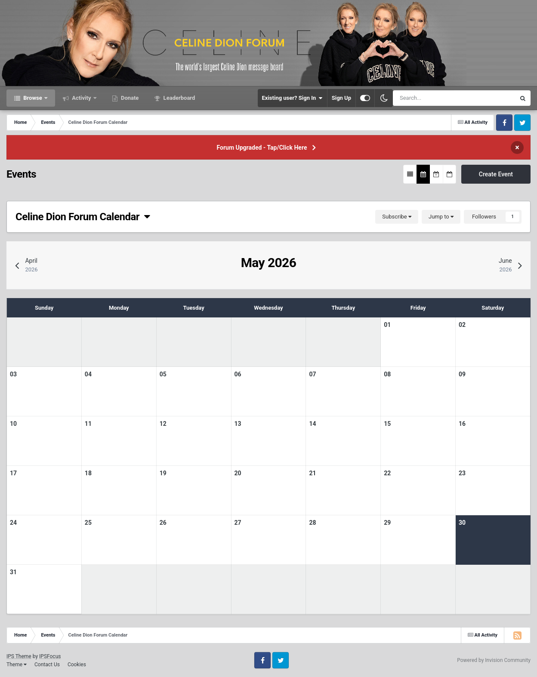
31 (13, 572)
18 (88, 473)
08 (387, 374)
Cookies (77, 665)
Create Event (496, 174)
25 (88, 522)
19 (163, 473)
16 (462, 423)
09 (462, 374)
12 (163, 423)
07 (312, 374)
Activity (82, 98)
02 (462, 324)
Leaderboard (178, 98)
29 (387, 522)
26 (163, 522)
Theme (16, 665)
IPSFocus (50, 656)
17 (13, 473)
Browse (32, 98)
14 (312, 423)
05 (163, 374)
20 (238, 473)
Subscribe (396, 216)
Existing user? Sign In (292, 98)
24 (13, 522)
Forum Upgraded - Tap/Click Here (262, 147)
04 (88, 374)
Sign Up (341, 98)
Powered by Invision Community (494, 660)
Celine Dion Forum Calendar (82, 217)
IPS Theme (18, 656)
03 (13, 374)
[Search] (429, 98)
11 (88, 423)
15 (387, 423)
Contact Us (47, 665)
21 (312, 473)
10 (13, 423)
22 (387, 473)
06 (238, 374)
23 (462, 473)
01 (387, 324)
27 (238, 522)
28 (312, 522)
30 (462, 522)
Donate (129, 98)
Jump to (441, 216)
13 (238, 423)
